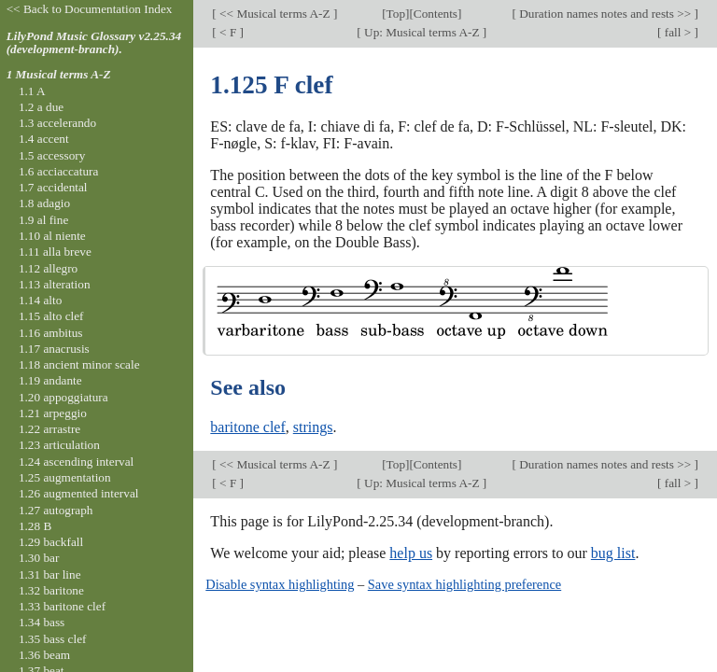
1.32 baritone (51, 590)
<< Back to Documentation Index (90, 9)
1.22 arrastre (49, 429)
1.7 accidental (53, 187)
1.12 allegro (48, 268)
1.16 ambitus (51, 333)
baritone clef (247, 427)
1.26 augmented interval (79, 493)
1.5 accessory (52, 155)
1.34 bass (41, 622)
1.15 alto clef (51, 316)
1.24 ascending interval (76, 462)
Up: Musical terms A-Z (422, 32)
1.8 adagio (44, 203)
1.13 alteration (55, 284)
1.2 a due (41, 107)
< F (228, 32)
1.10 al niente (52, 236)
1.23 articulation (59, 445)
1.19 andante (50, 380)
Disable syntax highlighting (279, 584)
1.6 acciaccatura (58, 171)
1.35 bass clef (53, 639)
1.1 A (32, 91)
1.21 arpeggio (53, 413)
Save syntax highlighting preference (464, 584)
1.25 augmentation (65, 477)
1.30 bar (39, 558)
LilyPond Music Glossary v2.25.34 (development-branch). (94, 43)
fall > (677, 32)
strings (313, 427)
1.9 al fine (43, 220)
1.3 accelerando (57, 123)
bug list (613, 553)
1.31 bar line (50, 574)
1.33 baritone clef (62, 606)
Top (396, 14)
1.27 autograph (56, 510)
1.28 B (35, 526)
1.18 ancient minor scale (79, 364)
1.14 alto (40, 300)
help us (410, 553)
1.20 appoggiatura (63, 397)
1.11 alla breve (55, 252)
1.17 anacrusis (54, 349)
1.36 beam (44, 655)
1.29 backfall (51, 542)
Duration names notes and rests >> (605, 14)
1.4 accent (44, 139)
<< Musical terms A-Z (275, 14)
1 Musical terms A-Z (59, 74)
